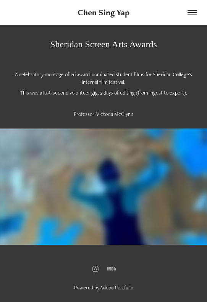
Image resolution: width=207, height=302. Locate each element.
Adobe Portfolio (116, 287)
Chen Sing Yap (103, 12)
